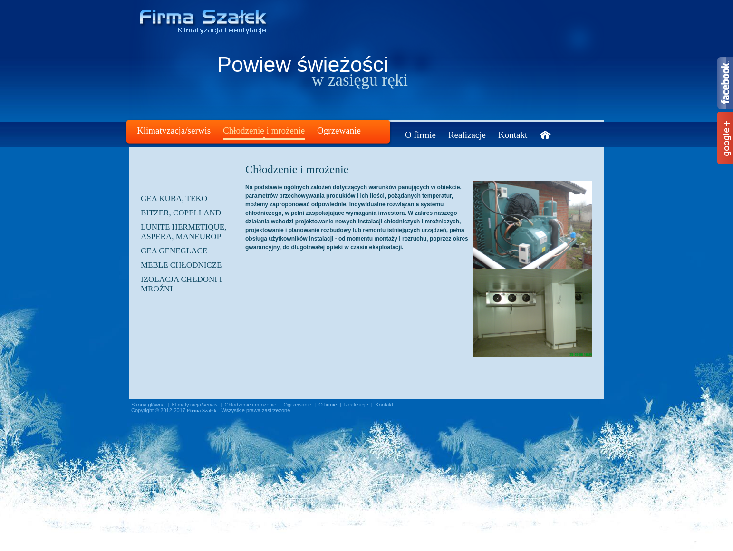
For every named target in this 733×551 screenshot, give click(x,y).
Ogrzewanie (339, 130)
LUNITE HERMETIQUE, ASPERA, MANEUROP (183, 231)
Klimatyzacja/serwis (174, 130)
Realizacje (467, 135)
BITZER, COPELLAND (181, 212)
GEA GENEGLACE (174, 250)
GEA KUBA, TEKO (174, 198)
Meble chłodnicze (181, 265)
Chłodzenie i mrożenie (264, 130)
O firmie (420, 135)
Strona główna (147, 404)
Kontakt (512, 135)
